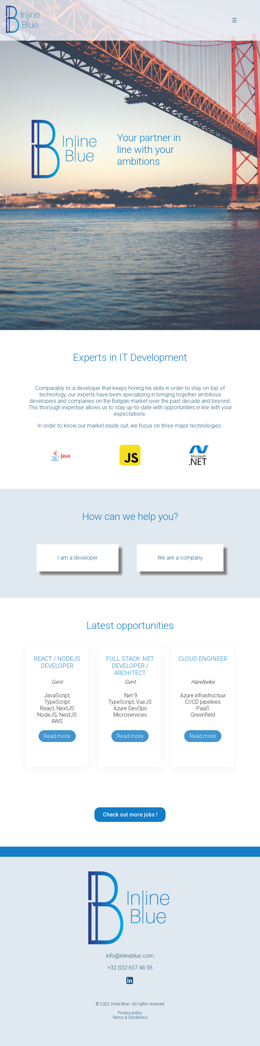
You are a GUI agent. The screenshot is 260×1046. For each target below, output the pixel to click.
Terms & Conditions (130, 1017)
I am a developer (77, 557)
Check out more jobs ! (130, 814)
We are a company (180, 557)
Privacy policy (130, 1012)
